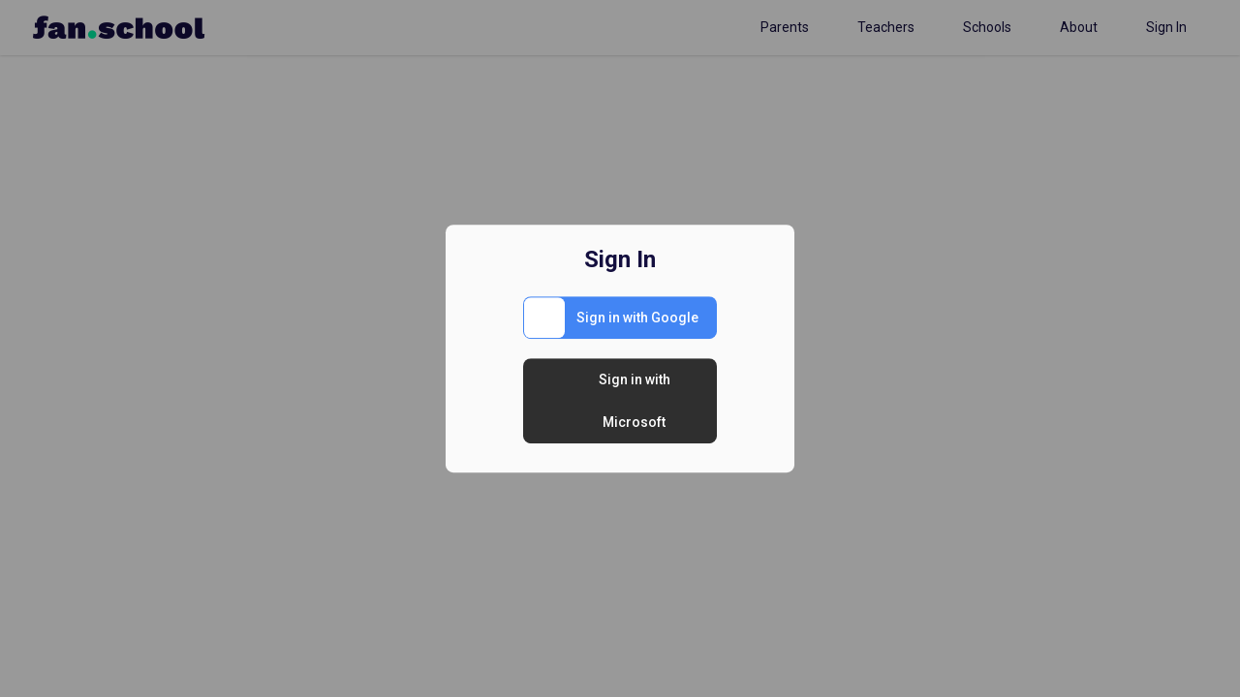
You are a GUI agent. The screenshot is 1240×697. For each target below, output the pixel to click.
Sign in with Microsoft (634, 401)
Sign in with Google (637, 317)
